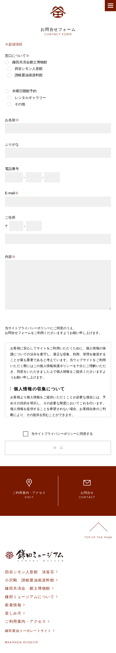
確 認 (58, 447)
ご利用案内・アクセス (25, 621)
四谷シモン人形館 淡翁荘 (29, 572)
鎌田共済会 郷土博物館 (27, 588)
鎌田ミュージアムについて (29, 597)
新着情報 (13, 605)
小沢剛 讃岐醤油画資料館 (29, 580)
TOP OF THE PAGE (98, 537)
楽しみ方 (13, 613)
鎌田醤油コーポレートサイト (28, 631)
